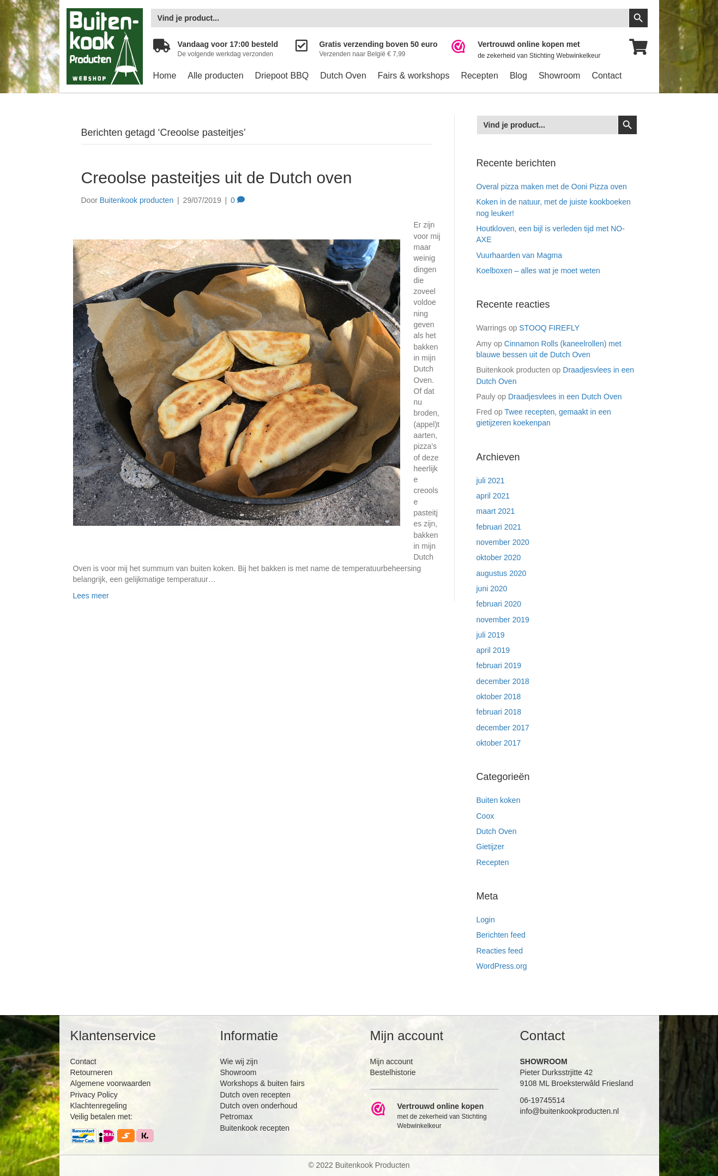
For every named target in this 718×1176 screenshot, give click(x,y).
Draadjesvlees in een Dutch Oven (565, 396)
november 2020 (502, 542)
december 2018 (502, 681)
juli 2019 (490, 635)
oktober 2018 (498, 696)
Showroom (559, 75)
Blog (518, 75)
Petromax (236, 1116)
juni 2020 (492, 588)
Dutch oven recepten (255, 1094)
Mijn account (391, 1061)
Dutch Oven (343, 75)
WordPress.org (501, 966)
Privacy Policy (94, 1094)
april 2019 (493, 650)
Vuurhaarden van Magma (519, 255)
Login (485, 919)
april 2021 (493, 495)
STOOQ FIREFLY (549, 327)
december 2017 (502, 727)
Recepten (479, 75)
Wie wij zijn (239, 1061)
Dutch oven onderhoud (259, 1105)
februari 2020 (499, 603)
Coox (485, 816)
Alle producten (215, 75)
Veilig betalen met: (101, 1116)
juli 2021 (490, 480)
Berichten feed (501, 935)
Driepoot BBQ (282, 75)
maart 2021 (495, 511)
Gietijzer (490, 846)
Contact (607, 75)
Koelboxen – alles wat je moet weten (538, 270)
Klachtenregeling (98, 1105)
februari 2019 (499, 665)
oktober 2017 (498, 743)
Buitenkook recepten (255, 1128)
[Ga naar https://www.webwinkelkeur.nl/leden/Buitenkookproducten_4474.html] (533, 50)
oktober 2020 (498, 557)
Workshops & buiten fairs (262, 1083)
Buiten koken (498, 800)
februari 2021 (499, 527)
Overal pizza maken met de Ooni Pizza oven (551, 186)
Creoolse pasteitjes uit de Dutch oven (216, 178)
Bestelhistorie (393, 1072)
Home (165, 75)
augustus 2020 (501, 573)
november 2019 (502, 619)
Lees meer (91, 595)
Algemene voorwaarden (110, 1083)
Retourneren (91, 1072)
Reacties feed (499, 950)
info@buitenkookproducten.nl (569, 1111)
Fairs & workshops (414, 75)
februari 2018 (499, 711)
